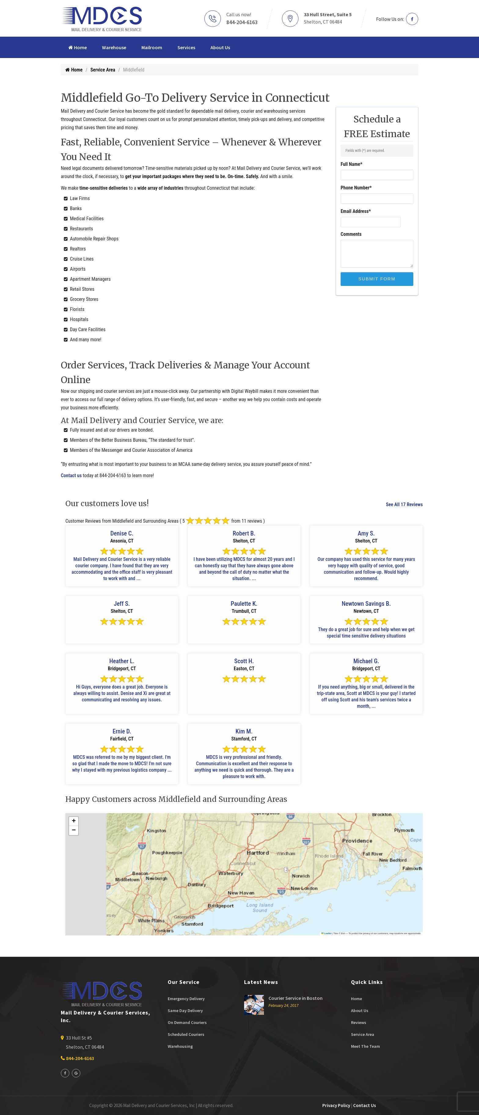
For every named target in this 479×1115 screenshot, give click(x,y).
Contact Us (364, 1105)
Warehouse (114, 47)
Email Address (356, 211)
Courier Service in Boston (296, 998)
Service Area (102, 70)
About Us (220, 47)
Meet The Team (365, 1046)
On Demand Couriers (187, 1022)
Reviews (358, 1022)
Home (77, 47)
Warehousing (180, 1046)
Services (186, 47)
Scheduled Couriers (186, 1034)
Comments (351, 234)
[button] (73, 821)
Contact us (71, 475)
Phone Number (356, 188)
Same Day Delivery (185, 1010)
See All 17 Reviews (404, 504)
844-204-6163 (242, 22)
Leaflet (326, 933)
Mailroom (151, 47)
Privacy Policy (336, 1105)
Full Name (351, 164)
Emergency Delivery (186, 998)
